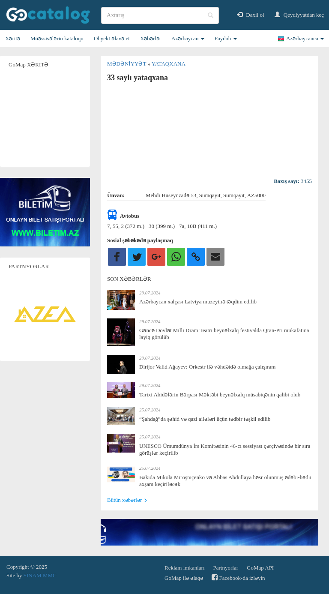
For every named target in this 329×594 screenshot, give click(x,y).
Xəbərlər (150, 38)
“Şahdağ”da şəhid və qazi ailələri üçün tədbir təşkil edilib (204, 419)
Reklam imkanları (184, 567)
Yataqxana (168, 63)
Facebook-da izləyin (238, 577)
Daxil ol (250, 15)
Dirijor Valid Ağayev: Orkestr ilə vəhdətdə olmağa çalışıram (207, 366)
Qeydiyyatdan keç (299, 15)
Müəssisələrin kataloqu (57, 38)
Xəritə (12, 38)
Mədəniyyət (127, 63)
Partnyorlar (225, 567)
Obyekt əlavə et (112, 38)
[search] (160, 15)
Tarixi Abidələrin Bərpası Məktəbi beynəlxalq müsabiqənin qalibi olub (219, 394)
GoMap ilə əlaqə (183, 578)
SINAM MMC (40, 575)
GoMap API (260, 567)
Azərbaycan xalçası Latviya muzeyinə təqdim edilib (198, 301)
